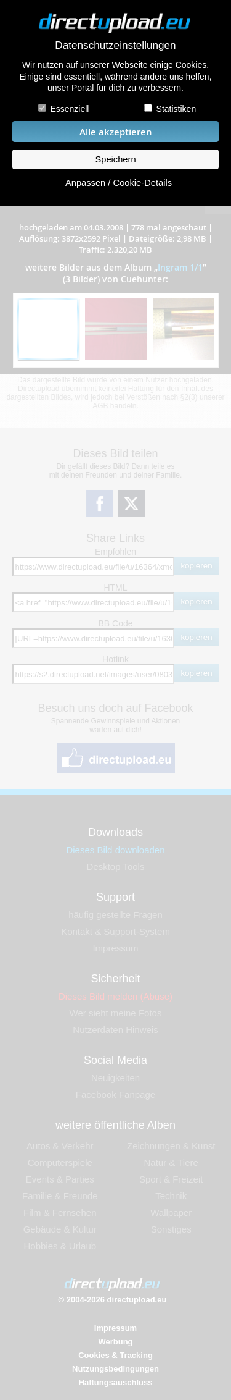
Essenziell (69, 109)
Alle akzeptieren (115, 132)
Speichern (115, 159)
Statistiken (176, 109)
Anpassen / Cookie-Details (118, 183)
